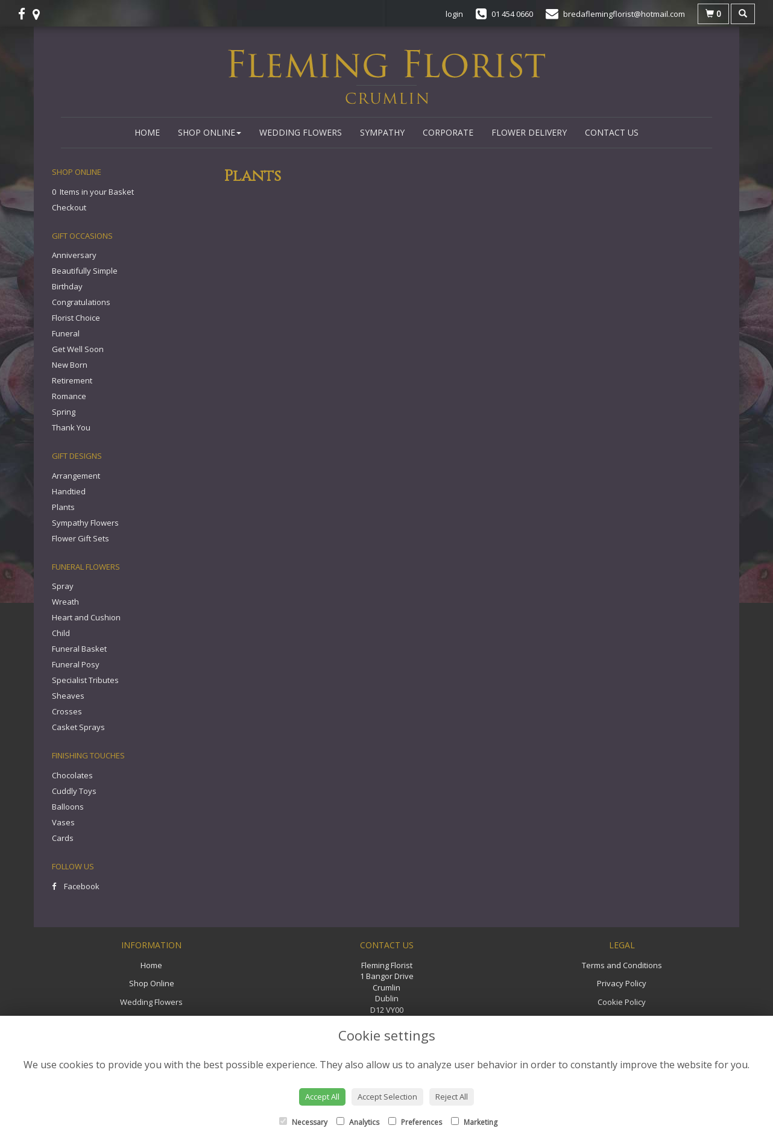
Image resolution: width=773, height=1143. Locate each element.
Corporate (448, 132)
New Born (69, 364)
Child (61, 633)
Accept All (322, 1096)
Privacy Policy (621, 983)
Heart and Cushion (86, 617)
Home (147, 132)
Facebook (75, 886)
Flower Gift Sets (80, 538)
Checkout (69, 207)
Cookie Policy (622, 1002)
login (454, 13)
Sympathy (382, 132)
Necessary (303, 1122)
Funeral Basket (79, 648)
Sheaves (68, 695)
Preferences (415, 1122)
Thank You (71, 427)
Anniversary (74, 255)
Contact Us (612, 132)
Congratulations (81, 302)
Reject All (451, 1096)
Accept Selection (387, 1096)
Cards (63, 838)
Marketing (474, 1122)
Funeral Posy (75, 664)
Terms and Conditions (622, 965)
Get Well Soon (78, 349)
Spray (63, 586)
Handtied (69, 491)
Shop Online (209, 132)
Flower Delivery (529, 132)
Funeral (66, 333)
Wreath (65, 601)
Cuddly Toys (74, 791)
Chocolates (72, 775)
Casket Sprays (78, 727)
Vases (63, 822)
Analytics (357, 1122)
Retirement (72, 380)
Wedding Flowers (300, 132)
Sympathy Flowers (85, 522)
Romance (69, 396)
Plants (63, 507)
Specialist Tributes (85, 680)
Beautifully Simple (85, 270)
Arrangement (76, 475)
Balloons (68, 806)
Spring (63, 411)
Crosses (67, 711)
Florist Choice (76, 317)
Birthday (67, 286)
